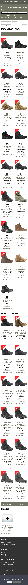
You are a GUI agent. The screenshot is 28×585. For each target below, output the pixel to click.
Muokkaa (9, 582)
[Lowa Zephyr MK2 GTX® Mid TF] (21, 53)
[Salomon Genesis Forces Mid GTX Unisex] (7, 297)
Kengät (14, 22)
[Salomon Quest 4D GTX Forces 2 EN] (7, 53)
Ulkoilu (8, 22)
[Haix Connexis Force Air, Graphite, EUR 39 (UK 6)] (7, 486)
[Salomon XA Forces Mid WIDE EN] (7, 174)
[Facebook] (2, 575)
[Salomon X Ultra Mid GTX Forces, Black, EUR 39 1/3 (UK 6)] (21, 391)
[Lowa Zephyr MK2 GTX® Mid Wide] (7, 144)
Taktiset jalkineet (6, 25)
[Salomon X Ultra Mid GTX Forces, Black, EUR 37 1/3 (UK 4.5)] (7, 391)
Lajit (3, 22)
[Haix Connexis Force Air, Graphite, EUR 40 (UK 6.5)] (21, 486)
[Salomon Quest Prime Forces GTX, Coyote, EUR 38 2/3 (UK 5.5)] (21, 330)
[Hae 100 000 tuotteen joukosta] (14, 13)
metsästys (5, 18)
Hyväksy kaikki (16, 582)
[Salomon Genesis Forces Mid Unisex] (21, 267)
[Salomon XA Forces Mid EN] (21, 83)
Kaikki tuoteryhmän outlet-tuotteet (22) (14, 504)
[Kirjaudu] (16, 18)
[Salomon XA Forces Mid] (7, 114)
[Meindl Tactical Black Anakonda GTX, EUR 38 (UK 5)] (21, 454)
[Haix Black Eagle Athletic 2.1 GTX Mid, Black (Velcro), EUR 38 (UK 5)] (21, 422)
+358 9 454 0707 (9, 562)
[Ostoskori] (18, 18)
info (12, 18)
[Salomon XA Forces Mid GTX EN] (7, 83)
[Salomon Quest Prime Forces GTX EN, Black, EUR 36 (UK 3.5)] (7, 330)
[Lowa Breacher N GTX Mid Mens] (7, 267)
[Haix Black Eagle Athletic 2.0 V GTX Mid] (21, 205)
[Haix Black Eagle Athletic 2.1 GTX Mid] (7, 205)
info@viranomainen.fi (7, 564)
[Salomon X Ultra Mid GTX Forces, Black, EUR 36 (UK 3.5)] (21, 360)
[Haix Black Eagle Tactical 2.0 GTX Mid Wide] (7, 236)
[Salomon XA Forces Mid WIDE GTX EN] (21, 174)
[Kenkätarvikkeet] (7, 523)
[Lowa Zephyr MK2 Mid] (21, 236)
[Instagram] (5, 575)
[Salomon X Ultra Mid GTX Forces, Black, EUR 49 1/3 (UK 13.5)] (7, 360)
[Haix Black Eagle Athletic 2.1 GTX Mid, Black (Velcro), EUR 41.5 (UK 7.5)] (7, 454)
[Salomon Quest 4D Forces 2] (21, 114)
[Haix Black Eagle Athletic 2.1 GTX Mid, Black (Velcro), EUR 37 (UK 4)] (7, 422)
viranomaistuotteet (9, 15)
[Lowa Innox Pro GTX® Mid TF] (21, 144)
